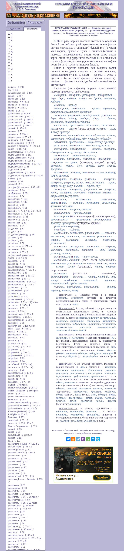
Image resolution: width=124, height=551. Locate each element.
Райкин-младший (16, 391)
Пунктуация (35, 22)
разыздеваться (15, 373)
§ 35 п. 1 (23, 105)
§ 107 (20, 96)
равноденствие (15, 116)
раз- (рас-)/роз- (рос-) (18, 187)
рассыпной (13, 514)
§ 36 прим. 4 (26, 494)
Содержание (15, 28)
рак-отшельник (15, 408)
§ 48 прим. (22, 385)
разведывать (14, 208)
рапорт (11, 438)
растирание (13, 529)
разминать (13, 293)
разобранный (14, 335)
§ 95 (19, 429)
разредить (13, 349)
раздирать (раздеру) (18, 234)
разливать (13, 261)
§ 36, (23, 491)
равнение (12, 105)
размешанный (15, 290)
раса (10, 441)
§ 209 (21, 87)
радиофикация (15, 167)
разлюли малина (16, 270)
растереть (13, 523)
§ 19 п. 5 (28, 299)
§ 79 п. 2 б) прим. (29, 302)
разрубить (13, 358)
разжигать (13, 243)
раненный (13, 420)
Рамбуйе (12, 414)
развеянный (14, 223)
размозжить (13, 296)
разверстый (13, 214)
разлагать (13, 252)
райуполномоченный (18, 402)
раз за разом (14, 246)
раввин (11, 96)
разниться (13, 308)
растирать (13, 532)
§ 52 (23, 520)
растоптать (13, 547)
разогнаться (14, 343)
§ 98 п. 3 (24, 420)
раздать (12, 231)
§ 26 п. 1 (33, 388)
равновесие (13, 113)
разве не (12, 211)
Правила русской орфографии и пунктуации (83, 5)
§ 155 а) (38, 175)
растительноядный (17, 538)
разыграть (13, 370)
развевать (13, 196)
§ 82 (38, 187)
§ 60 (24, 223)
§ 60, (21, 423)
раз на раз (13, 305)
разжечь (12, 240)
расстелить (13, 491)
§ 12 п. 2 (29, 373)
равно (11, 111)
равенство (13, 102)
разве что (12, 220)
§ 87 (22, 228)
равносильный (15, 122)
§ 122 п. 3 (31, 270)
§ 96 (24, 488)
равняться (13, 134)
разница (12, 311)
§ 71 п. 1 (29, 143)
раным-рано (14, 435)
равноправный (15, 119)
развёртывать (15, 217)
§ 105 (24, 199)
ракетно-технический (18, 405)
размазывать (14, 273)
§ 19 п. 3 (26, 279)
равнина (12, 108)
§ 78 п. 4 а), (24, 211)
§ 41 (25, 335)
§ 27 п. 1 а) (26, 364)
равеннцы (13, 99)
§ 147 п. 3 (36, 211)
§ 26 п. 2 (20, 393)
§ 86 (22, 205)
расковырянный (16, 449)
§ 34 (22, 196)
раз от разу (13, 346)
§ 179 (34, 426)
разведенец (13, 199)
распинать (13, 464)
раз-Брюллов (14, 193)
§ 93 (23, 249)
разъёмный (13, 364)
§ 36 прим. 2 (27, 529)
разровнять (13, 352)
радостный (13, 169)
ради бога (13, 140)
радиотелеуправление (19, 164)
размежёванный (16, 276)
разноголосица (15, 314)
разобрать (13, 337)
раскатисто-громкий (17, 444)
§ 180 (15, 90)
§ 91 (20, 181)
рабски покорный (16, 93)
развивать (13, 226)
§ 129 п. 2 (34, 444)
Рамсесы (12, 417)
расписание (13, 467)
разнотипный (14, 326)
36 (58, 40)
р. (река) (12, 87)
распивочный (14, 461)
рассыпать (13, 508)
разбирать (13, 190)
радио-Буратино (16, 155)
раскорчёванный (16, 452)
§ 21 (18, 432)
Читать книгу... (67, 475)
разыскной (13, 379)
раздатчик (13, 228)
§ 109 (22, 99)
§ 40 (20, 231)
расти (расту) (14, 526)
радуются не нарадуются (20, 175)
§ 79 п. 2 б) (27, 214)
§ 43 (25, 461)
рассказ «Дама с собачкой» (21, 479)
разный (11, 332)
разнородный (14, 317)
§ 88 (22, 323)
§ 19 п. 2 (30, 276)
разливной (13, 264)
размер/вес (13, 287)
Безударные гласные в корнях (81, 33)
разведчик (13, 205)
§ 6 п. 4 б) (25, 382)
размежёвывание (16, 282)
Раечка (11, 178)
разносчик (13, 323)
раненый (12, 423)
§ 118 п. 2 (30, 172)
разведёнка (13, 202)
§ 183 (32, 411)
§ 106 (24, 296)
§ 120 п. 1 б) (30, 408)
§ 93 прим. (31, 503)
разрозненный (15, 355)
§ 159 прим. (33, 391)
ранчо (11, 432)
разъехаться (14, 367)
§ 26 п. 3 (22, 414)
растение (12, 517)
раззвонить (13, 249)
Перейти (101, 477)
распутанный (14, 476)
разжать (12, 237)
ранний (11, 429)
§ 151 (28, 155)
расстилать (13, 497)
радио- (11, 149)
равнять (12, 131)
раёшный (12, 184)
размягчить (13, 302)
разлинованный (15, 267)
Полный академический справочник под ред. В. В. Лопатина (26, 6)
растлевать (13, 544)
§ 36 (22, 190)
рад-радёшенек (15, 172)
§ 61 (24, 208)
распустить (13, 473)
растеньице (13, 520)
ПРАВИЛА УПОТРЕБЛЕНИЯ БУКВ (71, 28)
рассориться (14, 488)
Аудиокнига (64, 478)
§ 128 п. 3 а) (29, 326)
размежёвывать (16, 284)
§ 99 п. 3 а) (21, 258)
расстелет (13, 494)
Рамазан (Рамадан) (17, 411)
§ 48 (19, 178)
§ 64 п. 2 (24, 102)
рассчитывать (15, 505)
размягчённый (15, 299)
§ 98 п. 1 (29, 267)
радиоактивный (15, 152)
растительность (16, 535)
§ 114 (24, 287)
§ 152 (31, 158)
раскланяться (14, 447)
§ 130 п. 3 (35, 405)
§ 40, (33, 187)
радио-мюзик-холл (17, 158)
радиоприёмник (15, 161)
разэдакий (13, 382)
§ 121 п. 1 (35, 146)
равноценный (14, 125)
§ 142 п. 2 (24, 220)
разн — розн (14, 329)
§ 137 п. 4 (27, 246)
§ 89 (20, 237)
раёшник (12, 181)
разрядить (13, 361)
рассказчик (13, 485)
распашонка (14, 455)
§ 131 (29, 93)
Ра (9, 90)
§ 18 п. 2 (26, 455)
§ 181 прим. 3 (26, 140)
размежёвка (14, 279)
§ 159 (21, 417)
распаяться (13, 458)
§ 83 (23, 169)
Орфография (16, 22)
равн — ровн (14, 137)
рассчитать (13, 503)
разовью (12, 340)
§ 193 (23, 399)
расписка (12, 470)
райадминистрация (17, 388)
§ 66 (26, 167)
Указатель (32, 29)
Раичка (11, 385)
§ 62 (23, 544)
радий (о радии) (16, 143)
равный (11, 128)
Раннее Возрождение (18, 426)
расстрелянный (15, 500)
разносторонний (16, 320)
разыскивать (14, 376)
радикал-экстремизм (18, 146)
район (11, 393)
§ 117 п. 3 (21, 149)
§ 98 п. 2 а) (28, 476)
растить (12, 541)
